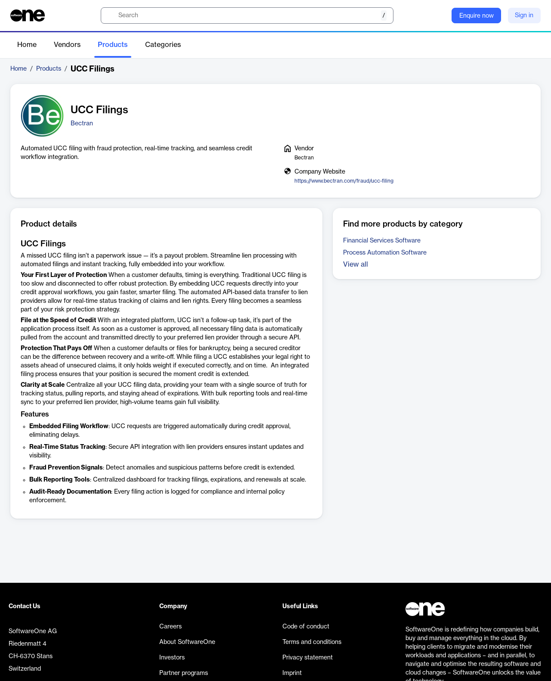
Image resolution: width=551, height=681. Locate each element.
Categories (163, 44)
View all (355, 264)
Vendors (67, 44)
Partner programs (183, 673)
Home (27, 44)
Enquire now (476, 16)
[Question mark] (439, 15)
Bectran (82, 124)
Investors (172, 658)
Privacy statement (307, 658)
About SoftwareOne (187, 642)
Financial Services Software (382, 241)
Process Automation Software (385, 253)
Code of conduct (305, 627)
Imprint (292, 673)
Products (113, 44)
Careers (170, 627)
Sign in (524, 15)
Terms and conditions (311, 642)
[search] (247, 15)
